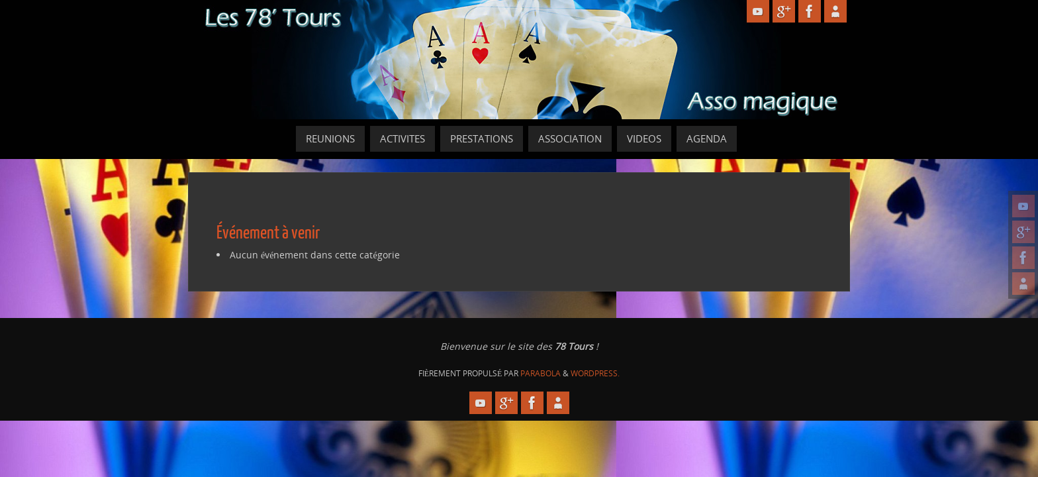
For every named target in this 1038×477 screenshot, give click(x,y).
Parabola (540, 373)
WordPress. (595, 373)
